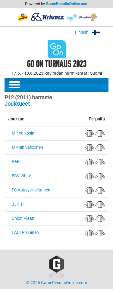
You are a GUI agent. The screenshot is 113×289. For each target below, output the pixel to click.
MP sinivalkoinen (27, 147)
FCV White (21, 176)
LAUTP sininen (25, 232)
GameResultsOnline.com (67, 4)
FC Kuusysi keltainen (31, 190)
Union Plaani (23, 218)
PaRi (16, 161)
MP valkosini (23, 133)
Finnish (91, 32)
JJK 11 (18, 204)
